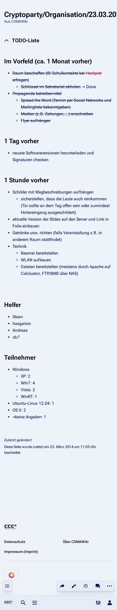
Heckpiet (94, 73)
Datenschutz (14, 542)
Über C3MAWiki (76, 542)
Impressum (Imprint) (21, 551)
